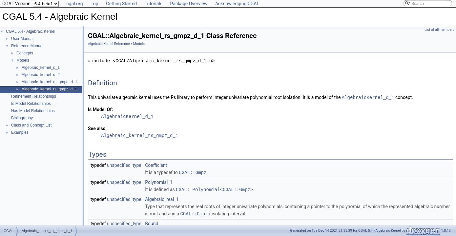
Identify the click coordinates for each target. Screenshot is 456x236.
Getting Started (121, 3)
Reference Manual (27, 46)
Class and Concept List (31, 125)
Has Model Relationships (33, 110)
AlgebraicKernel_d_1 (368, 97)
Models (22, 60)
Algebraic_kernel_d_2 (41, 74)
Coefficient (156, 164)
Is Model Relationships (31, 103)
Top (94, 3)
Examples (20, 132)
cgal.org (74, 3)
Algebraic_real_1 (161, 198)
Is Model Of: (100, 109)
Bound (151, 222)
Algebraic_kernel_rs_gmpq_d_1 (49, 82)
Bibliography (22, 118)
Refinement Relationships (33, 96)
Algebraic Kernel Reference (109, 44)
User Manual (22, 38)
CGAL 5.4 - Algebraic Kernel (30, 31)
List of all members (439, 30)
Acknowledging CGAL (237, 3)
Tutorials (153, 3)
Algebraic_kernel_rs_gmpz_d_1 (49, 89)
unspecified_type (124, 164)
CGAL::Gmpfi (195, 212)
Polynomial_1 (158, 181)
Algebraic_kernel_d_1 (41, 67)
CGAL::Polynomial (198, 189)
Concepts (24, 53)
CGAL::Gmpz (192, 172)
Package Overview (188, 3)
